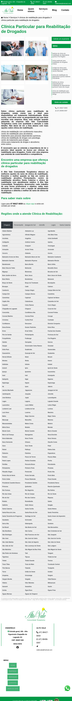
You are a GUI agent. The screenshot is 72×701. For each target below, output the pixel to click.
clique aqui (30, 204)
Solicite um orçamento (61, 39)
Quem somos (31, 10)
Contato (65, 10)
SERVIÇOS (13, 675)
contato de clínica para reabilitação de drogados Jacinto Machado (60, 73)
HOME (13, 665)
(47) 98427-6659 (35, 2)
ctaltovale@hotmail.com (63, 2)
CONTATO (12, 680)
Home (20, 10)
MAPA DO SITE (13, 685)
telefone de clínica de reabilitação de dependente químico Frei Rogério (60, 56)
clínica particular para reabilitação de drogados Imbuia (60, 65)
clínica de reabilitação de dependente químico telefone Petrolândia (61, 82)
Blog (54, 10)
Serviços (43, 9)
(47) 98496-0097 (47, 2)
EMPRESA (12, 670)
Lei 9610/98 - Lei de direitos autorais (57, 600)
